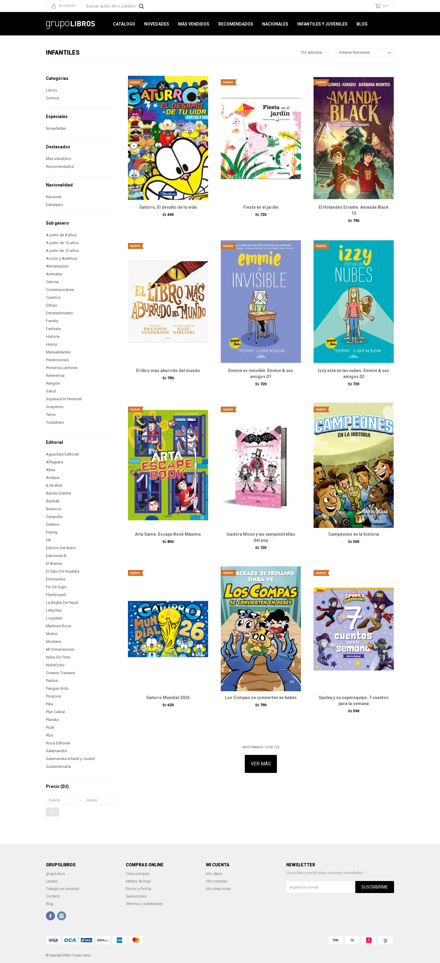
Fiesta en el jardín (260, 207)
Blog (362, 24)
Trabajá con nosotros (62, 889)
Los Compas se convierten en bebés (261, 697)
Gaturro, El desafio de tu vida (168, 207)
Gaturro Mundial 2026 (168, 697)
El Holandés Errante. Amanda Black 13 (354, 210)
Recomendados (235, 24)
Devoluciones (136, 896)
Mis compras (216, 881)
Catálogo (124, 24)
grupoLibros (55, 874)
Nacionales (275, 24)
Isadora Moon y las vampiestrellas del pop (260, 537)
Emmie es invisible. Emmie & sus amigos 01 (260, 373)
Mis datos (214, 874)
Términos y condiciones (144, 904)
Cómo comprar (137, 874)
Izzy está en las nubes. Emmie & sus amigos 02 (353, 373)
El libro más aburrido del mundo (168, 370)
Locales (52, 881)
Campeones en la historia (353, 534)
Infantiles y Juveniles (322, 24)
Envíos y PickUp (138, 889)
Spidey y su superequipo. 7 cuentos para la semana (354, 700)
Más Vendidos (193, 24)
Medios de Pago (138, 881)
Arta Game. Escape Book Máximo (168, 534)
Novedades (156, 24)
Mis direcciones (218, 889)
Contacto (53, 896)
